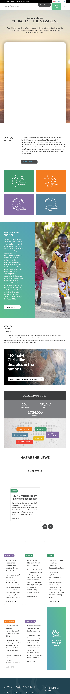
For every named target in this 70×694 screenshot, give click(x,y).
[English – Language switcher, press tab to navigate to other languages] (59, 1)
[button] (64, 6)
